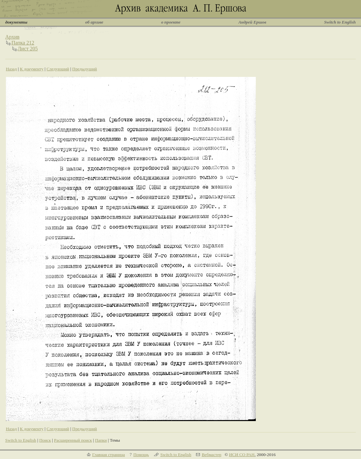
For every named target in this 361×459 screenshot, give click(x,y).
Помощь (141, 454)
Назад (11, 68)
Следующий (57, 68)
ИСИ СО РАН (241, 454)
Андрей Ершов (252, 22)
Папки (101, 440)
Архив (12, 37)
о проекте (170, 22)
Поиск (45, 440)
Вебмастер (211, 454)
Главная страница (108, 454)
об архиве (94, 22)
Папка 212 (22, 42)
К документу (31, 68)
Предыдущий (84, 68)
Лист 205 (28, 48)
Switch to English (340, 22)
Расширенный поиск (73, 440)
